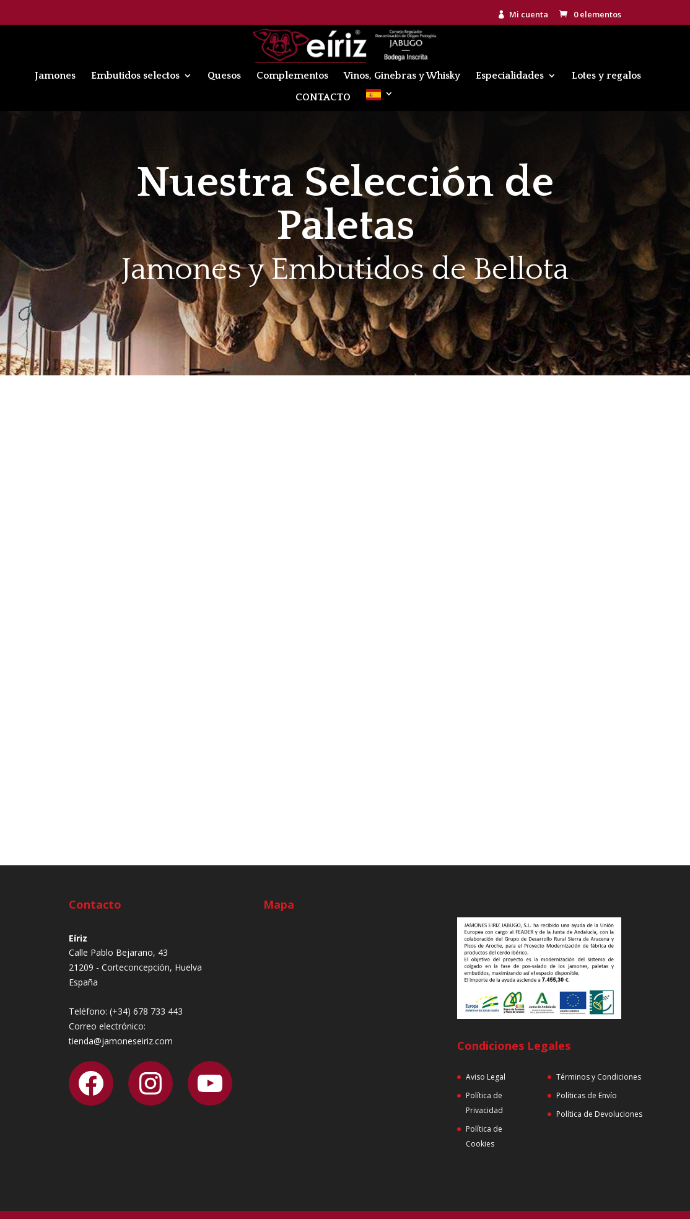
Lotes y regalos (606, 76)
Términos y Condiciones (598, 1077)
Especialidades (510, 76)
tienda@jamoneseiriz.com (121, 1041)
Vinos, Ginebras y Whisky (402, 76)
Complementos (292, 76)
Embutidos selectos (135, 76)
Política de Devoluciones (599, 1114)
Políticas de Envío (586, 1095)
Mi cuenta (528, 15)
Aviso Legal (485, 1077)
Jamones (55, 76)
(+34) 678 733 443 (146, 1011)
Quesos (224, 76)
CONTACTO (323, 98)
